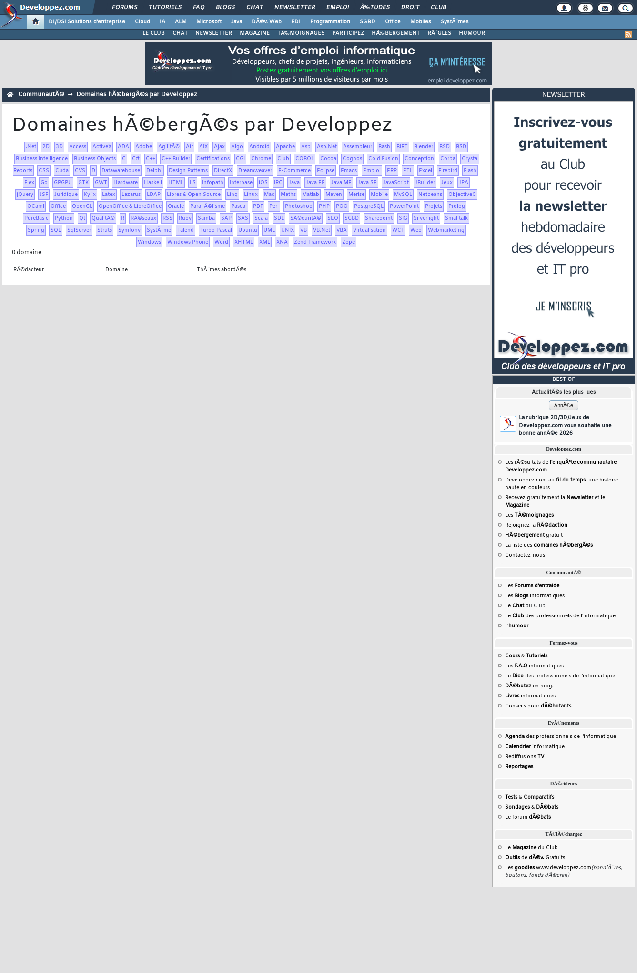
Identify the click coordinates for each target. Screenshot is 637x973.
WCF (398, 230)
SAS (243, 218)
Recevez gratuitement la (549, 497)
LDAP (154, 194)
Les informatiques (535, 596)
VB (303, 230)
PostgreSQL (369, 206)
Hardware (125, 182)
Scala (261, 218)
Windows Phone (187, 242)
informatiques (530, 696)
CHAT (180, 33)
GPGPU (63, 182)
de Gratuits (535, 857)
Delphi (154, 170)
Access (77, 146)
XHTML (243, 242)
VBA (341, 230)
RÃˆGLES (439, 33)
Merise (356, 194)
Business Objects (95, 158)
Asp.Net (327, 146)
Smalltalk (456, 218)
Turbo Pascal (216, 230)
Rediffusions (524, 756)
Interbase (241, 182)
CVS (80, 170)
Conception (419, 158)
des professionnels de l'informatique (560, 736)
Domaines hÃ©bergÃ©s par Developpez (136, 95)
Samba (206, 218)
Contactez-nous (525, 555)
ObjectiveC (462, 194)
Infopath (212, 182)
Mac (269, 194)
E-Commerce (294, 170)
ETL (408, 170)
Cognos (352, 158)
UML (269, 230)
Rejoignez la (536, 525)
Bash (384, 146)
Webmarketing (446, 230)
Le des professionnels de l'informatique (560, 616)
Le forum (528, 817)
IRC (278, 182)
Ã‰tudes (375, 7)
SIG (403, 218)
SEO (332, 218)
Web (416, 230)
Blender (423, 146)
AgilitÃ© (169, 146)
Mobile (379, 194)
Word (221, 242)
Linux (251, 194)
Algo (237, 146)
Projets (433, 206)
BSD (444, 146)
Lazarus (131, 194)
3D (59, 146)
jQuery (25, 194)
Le (514, 606)
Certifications (213, 158)
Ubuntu (247, 230)
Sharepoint (379, 218)
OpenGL (82, 206)
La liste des (549, 545)
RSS (167, 218)
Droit (410, 7)
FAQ (198, 7)
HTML (175, 182)
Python (64, 218)
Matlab (310, 194)
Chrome (261, 158)
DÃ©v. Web (267, 22)
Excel (425, 170)
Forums (124, 7)
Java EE (315, 182)
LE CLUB (153, 33)
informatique (535, 746)
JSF (44, 194)
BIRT (402, 146)
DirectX (223, 170)
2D (46, 146)
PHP (324, 206)
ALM (181, 22)
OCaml (35, 206)
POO (342, 206)
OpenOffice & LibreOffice (130, 206)
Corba (447, 158)
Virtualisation (369, 230)
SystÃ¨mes (455, 22)
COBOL (304, 158)
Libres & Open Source (194, 194)
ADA (123, 146)
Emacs (349, 170)
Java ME (341, 182)
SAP (226, 218)
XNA (282, 242)
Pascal (239, 206)
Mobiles (420, 22)
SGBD (367, 22)
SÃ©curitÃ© (305, 218)
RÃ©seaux (143, 218)
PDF (258, 206)
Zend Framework (315, 242)
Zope (348, 242)
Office (393, 22)
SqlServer (79, 230)
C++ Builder (176, 158)
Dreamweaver (255, 170)
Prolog (456, 206)
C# (136, 158)
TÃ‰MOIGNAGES (300, 33)
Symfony (129, 230)
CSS (44, 170)
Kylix (90, 194)
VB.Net (321, 230)
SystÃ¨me (159, 230)
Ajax (219, 146)
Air (189, 146)
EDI (296, 22)
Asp (306, 146)
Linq (232, 194)
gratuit (534, 535)
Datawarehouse (120, 170)
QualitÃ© (103, 218)
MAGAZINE (255, 33)
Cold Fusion (383, 158)
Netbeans (430, 194)
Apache (285, 146)
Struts (104, 230)
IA (162, 22)
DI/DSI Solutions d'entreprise (87, 22)
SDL (279, 218)
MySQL (403, 194)
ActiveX (101, 146)
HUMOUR (472, 33)
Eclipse (325, 170)
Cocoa (328, 158)
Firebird (447, 170)
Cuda (62, 170)
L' (516, 626)
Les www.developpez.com (548, 867)
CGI (240, 158)
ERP (392, 170)
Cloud (142, 22)
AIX (203, 146)
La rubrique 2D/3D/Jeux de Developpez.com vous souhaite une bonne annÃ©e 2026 (565, 425)
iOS (263, 182)
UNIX (287, 230)
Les (529, 515)
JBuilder (425, 182)
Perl (274, 206)
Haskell (153, 182)
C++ (150, 158)
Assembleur (357, 146)
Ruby (185, 218)
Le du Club (531, 847)
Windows (149, 242)
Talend (185, 230)
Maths (288, 194)
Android (259, 146)
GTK (83, 182)
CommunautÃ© (41, 95)
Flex (29, 182)
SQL (56, 230)
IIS (193, 182)
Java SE (367, 182)
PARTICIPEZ (348, 33)
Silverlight (426, 218)
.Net (31, 146)
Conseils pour (538, 706)
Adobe (143, 146)
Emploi (337, 7)
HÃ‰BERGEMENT (396, 33)
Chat (254, 7)
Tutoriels (165, 7)
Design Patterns (188, 170)
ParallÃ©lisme (207, 206)
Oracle (176, 206)
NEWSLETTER (213, 33)
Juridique (66, 194)
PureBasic (36, 218)
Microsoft (209, 22)
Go (44, 182)
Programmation (330, 22)
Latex (108, 194)
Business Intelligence (42, 158)
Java (236, 22)
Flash (470, 170)
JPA (463, 182)
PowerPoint (404, 206)
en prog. (529, 686)
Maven (333, 194)
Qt (82, 218)
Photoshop (299, 206)
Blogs (225, 7)
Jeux (447, 182)
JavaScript (396, 182)
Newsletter (294, 7)
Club (438, 7)
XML (264, 242)
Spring (36, 230)
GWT (101, 182)
